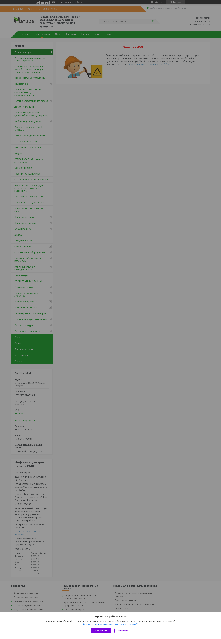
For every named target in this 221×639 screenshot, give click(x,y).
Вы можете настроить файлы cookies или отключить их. (109, 624)
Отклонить (123, 631)
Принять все (101, 631)
